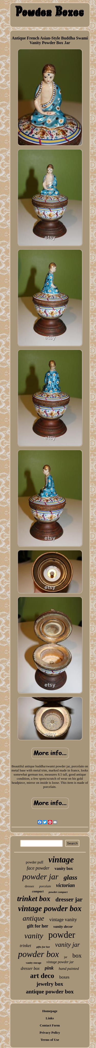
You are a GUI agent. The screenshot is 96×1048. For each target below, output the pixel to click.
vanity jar (67, 944)
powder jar (40, 876)
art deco (42, 976)
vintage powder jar (60, 962)
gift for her (37, 926)
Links (50, 1018)
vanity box (64, 868)
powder (61, 935)
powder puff (35, 862)
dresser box (30, 968)
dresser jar (68, 899)
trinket (25, 945)
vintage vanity (63, 919)
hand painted (69, 968)
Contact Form (50, 1025)
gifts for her (43, 946)
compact (38, 891)
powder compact (58, 891)
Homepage (49, 1011)
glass (70, 877)
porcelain (45, 886)
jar (65, 957)
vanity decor (63, 926)
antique (33, 918)
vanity (33, 935)
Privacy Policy (50, 1032)
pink (49, 968)
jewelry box (49, 984)
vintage (61, 859)
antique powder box (50, 991)
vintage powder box (50, 908)
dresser (29, 886)
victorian (65, 885)
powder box (38, 954)
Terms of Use (49, 1040)
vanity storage (33, 962)
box (77, 955)
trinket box (33, 898)
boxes (64, 977)
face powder (38, 868)
